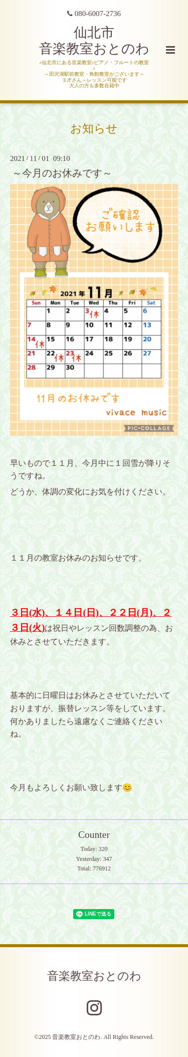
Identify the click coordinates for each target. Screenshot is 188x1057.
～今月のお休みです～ (62, 173)
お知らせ (94, 128)
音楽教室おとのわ (94, 976)
